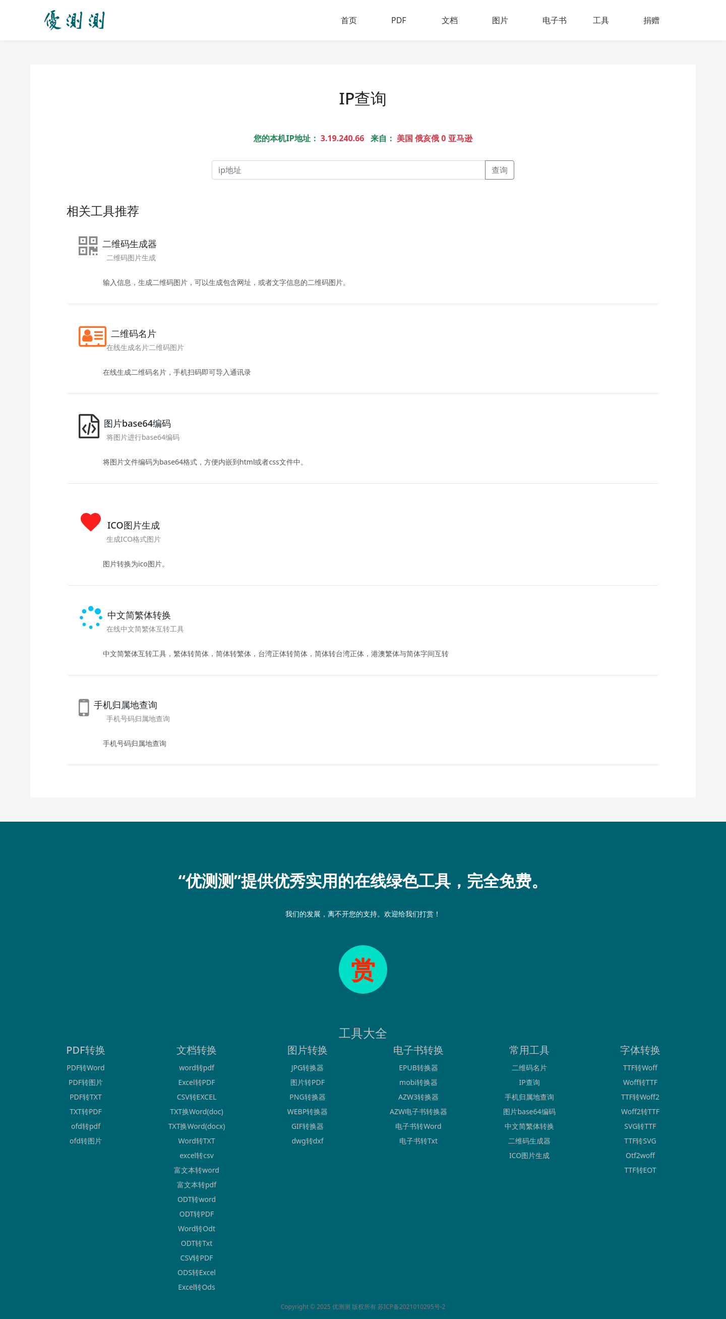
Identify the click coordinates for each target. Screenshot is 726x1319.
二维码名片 (529, 1067)
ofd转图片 (86, 1140)
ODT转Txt (196, 1243)
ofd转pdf (85, 1126)
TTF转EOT (640, 1170)
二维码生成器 (529, 1140)
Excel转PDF (196, 1082)
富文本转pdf (196, 1184)
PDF (398, 20)
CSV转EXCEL (197, 1097)
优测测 (341, 1306)
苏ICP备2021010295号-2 (411, 1306)
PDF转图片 (86, 1082)
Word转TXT (196, 1140)
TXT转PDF (86, 1111)
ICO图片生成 (529, 1155)
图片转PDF (307, 1082)
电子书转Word (418, 1126)
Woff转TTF (640, 1082)
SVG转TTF (640, 1126)
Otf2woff (640, 1155)
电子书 (554, 20)
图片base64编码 (529, 1111)
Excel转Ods (196, 1287)
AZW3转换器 (418, 1097)
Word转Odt (196, 1228)
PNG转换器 (307, 1097)
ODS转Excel (196, 1272)
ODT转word (196, 1199)
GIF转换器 (307, 1126)
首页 (349, 20)
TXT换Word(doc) (196, 1111)
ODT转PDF (196, 1214)
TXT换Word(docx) (196, 1126)
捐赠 (651, 20)
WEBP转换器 (307, 1111)
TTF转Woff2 (640, 1097)
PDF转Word (85, 1067)
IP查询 (529, 1082)
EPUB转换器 (418, 1067)
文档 (450, 20)
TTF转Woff (640, 1067)
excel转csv (196, 1155)
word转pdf (196, 1067)
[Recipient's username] (349, 170)
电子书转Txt (418, 1140)
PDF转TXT (86, 1097)
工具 (601, 20)
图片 (500, 20)
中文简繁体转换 (529, 1126)
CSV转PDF (196, 1258)
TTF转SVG (640, 1140)
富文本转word (196, 1170)
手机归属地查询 (529, 1097)
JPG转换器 (307, 1067)
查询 (500, 170)
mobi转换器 (418, 1082)
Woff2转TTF (640, 1111)
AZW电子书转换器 (418, 1111)
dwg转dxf (307, 1140)
